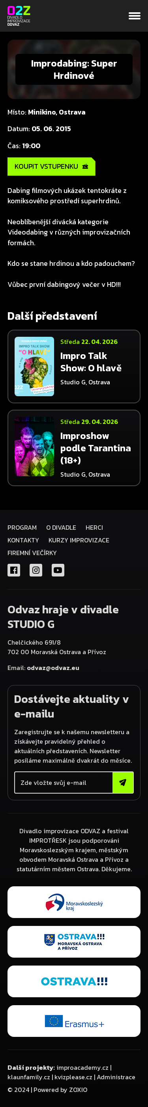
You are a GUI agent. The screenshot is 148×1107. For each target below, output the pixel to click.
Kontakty (23, 540)
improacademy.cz (82, 1067)
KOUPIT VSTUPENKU (51, 166)
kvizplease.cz (73, 1077)
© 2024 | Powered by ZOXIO (47, 1089)
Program (22, 527)
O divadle (61, 527)
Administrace (116, 1077)
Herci (94, 527)
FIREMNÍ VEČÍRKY (32, 552)
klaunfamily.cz (28, 1077)
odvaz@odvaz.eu (53, 667)
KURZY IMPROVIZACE (79, 540)
